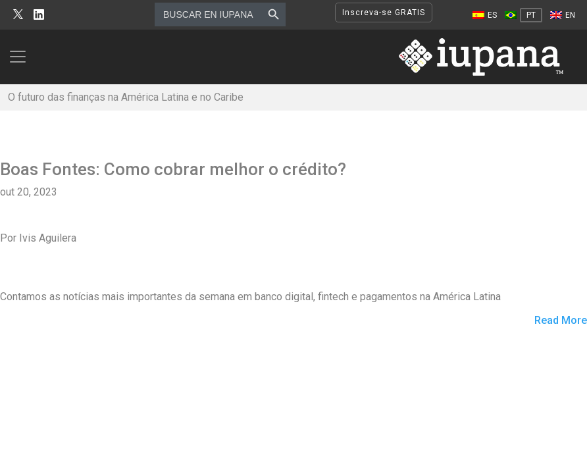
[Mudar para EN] (562, 15)
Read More (560, 321)
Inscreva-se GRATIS (383, 12)
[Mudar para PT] (523, 15)
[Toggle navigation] (22, 56)
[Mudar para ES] (484, 15)
